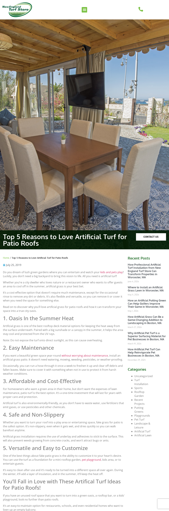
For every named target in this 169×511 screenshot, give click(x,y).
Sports (138, 388)
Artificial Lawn (143, 435)
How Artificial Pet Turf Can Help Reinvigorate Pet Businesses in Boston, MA (144, 352)
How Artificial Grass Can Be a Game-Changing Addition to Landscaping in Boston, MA (145, 320)
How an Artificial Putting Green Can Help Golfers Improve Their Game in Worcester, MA (147, 303)
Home (6, 257)
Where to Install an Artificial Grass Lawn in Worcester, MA (146, 289)
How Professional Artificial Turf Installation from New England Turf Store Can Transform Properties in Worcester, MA (144, 271)
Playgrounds (142, 415)
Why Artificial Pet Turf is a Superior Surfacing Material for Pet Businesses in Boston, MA (147, 336)
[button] (84, 9)
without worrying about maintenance (85, 355)
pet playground (91, 459)
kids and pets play (111, 272)
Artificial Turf (142, 431)
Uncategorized (143, 376)
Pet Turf (139, 419)
